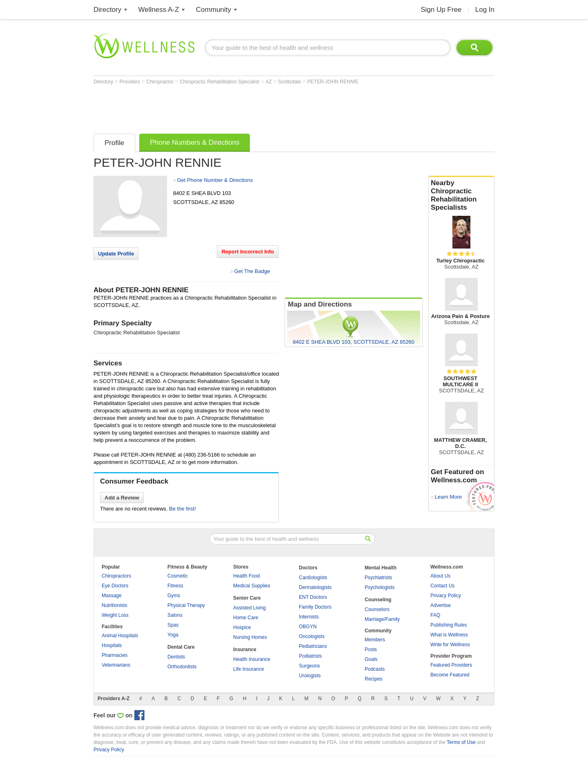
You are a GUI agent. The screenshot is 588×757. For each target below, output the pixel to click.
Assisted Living (249, 608)
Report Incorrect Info (247, 252)
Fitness (175, 586)
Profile (114, 143)
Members (375, 640)
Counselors (377, 609)
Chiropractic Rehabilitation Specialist (220, 82)
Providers (130, 82)
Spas (172, 625)
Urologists (310, 676)
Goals (371, 659)
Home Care (245, 617)
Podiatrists (310, 656)
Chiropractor (161, 82)
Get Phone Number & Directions (215, 180)
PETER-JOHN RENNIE (332, 82)
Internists (309, 617)
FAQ (435, 615)
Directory (107, 9)
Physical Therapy (186, 605)
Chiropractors (116, 576)
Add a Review (122, 498)
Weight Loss (115, 615)
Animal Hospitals (120, 635)
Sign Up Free (441, 9)
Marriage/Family (382, 619)
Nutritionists (114, 605)
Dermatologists (315, 587)
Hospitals (112, 645)
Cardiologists (313, 577)
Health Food (246, 576)
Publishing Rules (448, 625)
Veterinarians (116, 665)
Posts (371, 649)
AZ (269, 82)
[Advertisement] (242, 107)
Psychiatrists (378, 577)
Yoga (172, 635)
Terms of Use (461, 742)
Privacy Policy (445, 595)
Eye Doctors (115, 586)
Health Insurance (251, 659)
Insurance (244, 649)
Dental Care (181, 647)
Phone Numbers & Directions (194, 142)
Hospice (242, 627)
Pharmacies (114, 655)
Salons (175, 615)
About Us (440, 576)
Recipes (373, 679)
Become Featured (449, 675)
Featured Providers (451, 665)
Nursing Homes (250, 637)
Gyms (173, 595)
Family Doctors (315, 607)
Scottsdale (290, 82)
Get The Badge (252, 271)
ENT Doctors (313, 597)
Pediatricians (313, 646)
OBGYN (307, 626)
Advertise (440, 605)
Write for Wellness (450, 644)
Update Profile (116, 254)
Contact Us (442, 586)
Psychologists (379, 587)
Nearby (461, 195)
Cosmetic (177, 576)
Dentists (176, 657)
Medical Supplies (251, 586)
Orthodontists (181, 667)
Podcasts (375, 669)
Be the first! (182, 509)
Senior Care (247, 598)
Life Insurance (248, 669)
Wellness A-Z (158, 9)
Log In (484, 9)
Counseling (378, 599)
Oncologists (312, 636)
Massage (112, 595)
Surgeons (309, 666)
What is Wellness (449, 635)
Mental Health (380, 568)
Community (213, 9)
